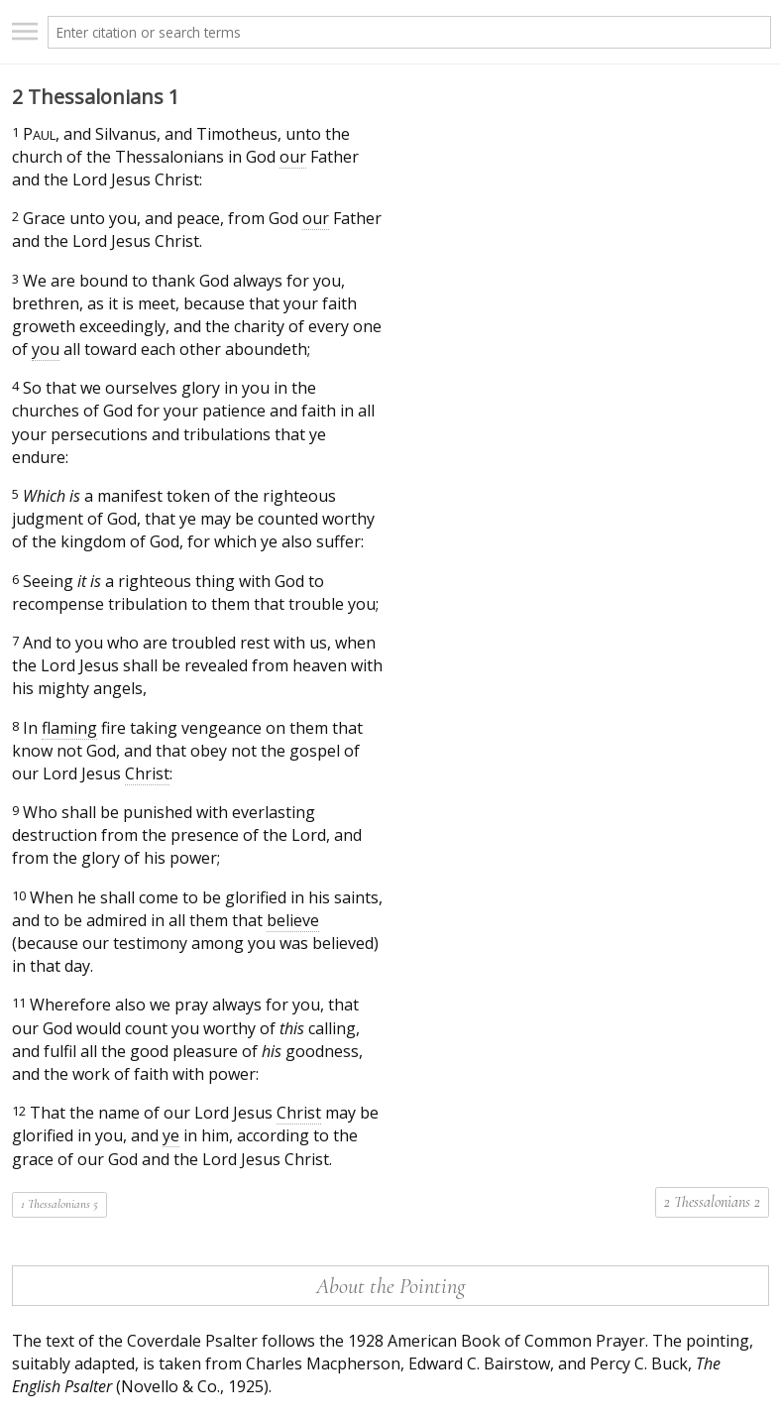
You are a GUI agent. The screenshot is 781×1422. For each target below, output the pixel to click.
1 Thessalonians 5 (59, 1204)
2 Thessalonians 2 (712, 1202)
